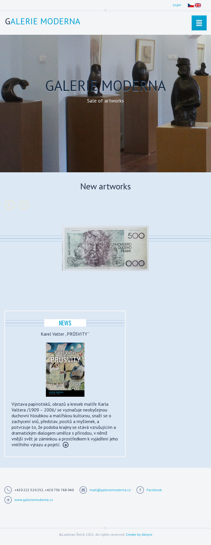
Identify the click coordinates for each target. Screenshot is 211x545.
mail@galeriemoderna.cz (110, 490)
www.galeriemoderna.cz (33, 500)
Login (177, 5)
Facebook (154, 490)
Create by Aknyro (139, 534)
